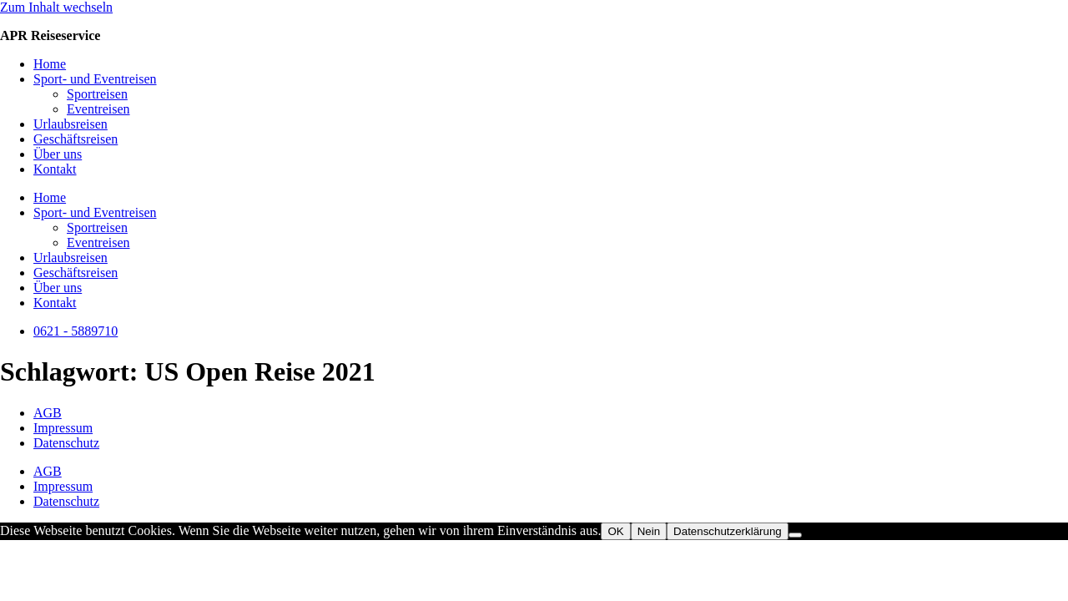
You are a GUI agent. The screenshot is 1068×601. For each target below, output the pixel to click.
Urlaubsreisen (70, 124)
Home (49, 64)
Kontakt (55, 169)
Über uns (57, 154)
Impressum (63, 428)
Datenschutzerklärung (727, 531)
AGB (47, 413)
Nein (648, 531)
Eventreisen (98, 109)
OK (615, 531)
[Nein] (795, 535)
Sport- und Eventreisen (95, 79)
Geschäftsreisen (75, 139)
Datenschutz (66, 443)
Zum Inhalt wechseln (56, 7)
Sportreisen (97, 94)
